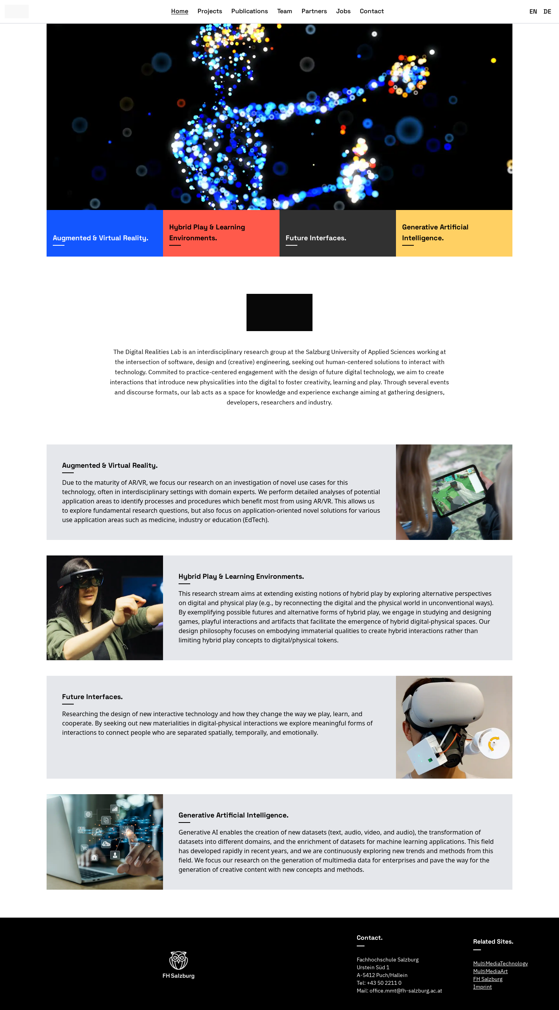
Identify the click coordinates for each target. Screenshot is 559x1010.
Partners (314, 11)
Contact (372, 11)
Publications (249, 11)
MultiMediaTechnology (500, 963)
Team (284, 11)
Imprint (482, 986)
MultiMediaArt (490, 971)
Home (179, 11)
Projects (210, 11)
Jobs (343, 11)
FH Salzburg (487, 978)
